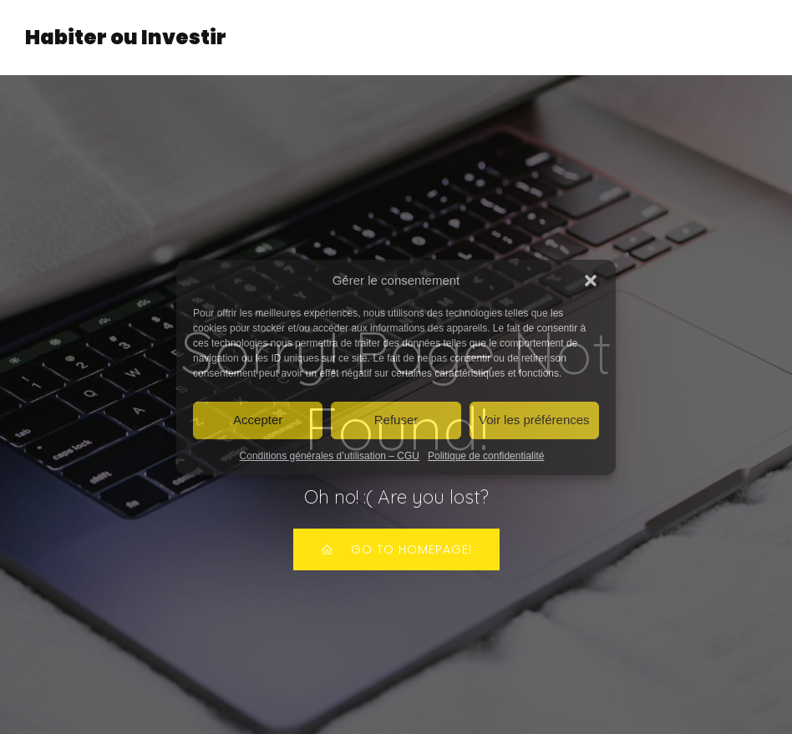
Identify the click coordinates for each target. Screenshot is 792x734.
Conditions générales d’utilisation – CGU (329, 456)
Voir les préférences (534, 420)
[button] (590, 280)
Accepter (257, 420)
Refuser (396, 420)
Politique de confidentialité (486, 456)
